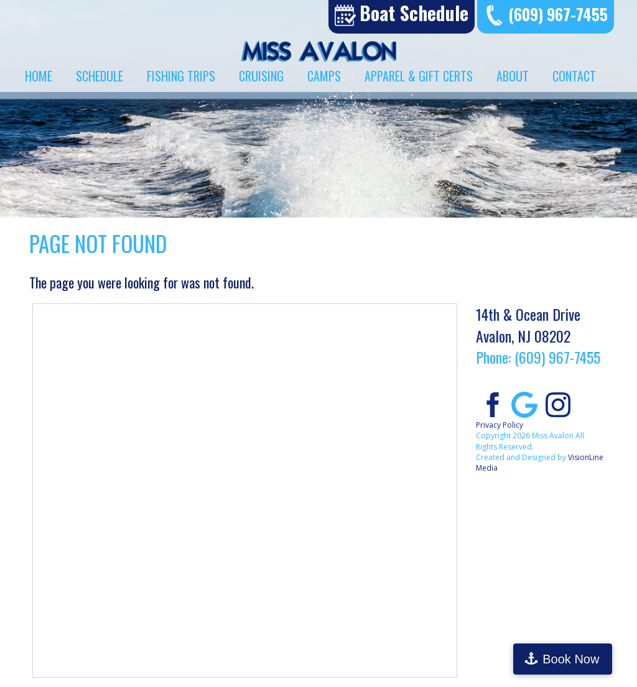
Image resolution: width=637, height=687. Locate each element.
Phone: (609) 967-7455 (538, 357)
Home (38, 76)
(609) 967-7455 (558, 13)
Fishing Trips (181, 76)
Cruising (261, 76)
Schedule (99, 76)
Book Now (583, 659)
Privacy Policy (499, 425)
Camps (324, 76)
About (512, 76)
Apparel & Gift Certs (419, 76)
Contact (574, 76)
